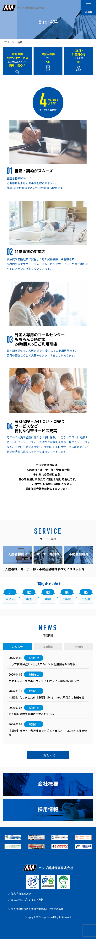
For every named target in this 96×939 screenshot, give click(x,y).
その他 (79, 647)
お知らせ (17, 647)
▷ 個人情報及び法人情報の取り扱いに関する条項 (35, 909)
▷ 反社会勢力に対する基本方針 (25, 899)
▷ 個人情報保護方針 (19, 893)
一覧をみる (48, 755)
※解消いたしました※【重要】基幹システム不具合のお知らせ (46, 697)
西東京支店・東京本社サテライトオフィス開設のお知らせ (44, 681)
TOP (6, 42)
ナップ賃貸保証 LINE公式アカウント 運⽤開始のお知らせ (43, 664)
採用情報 (48, 647)
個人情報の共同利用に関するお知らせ (32, 714)
